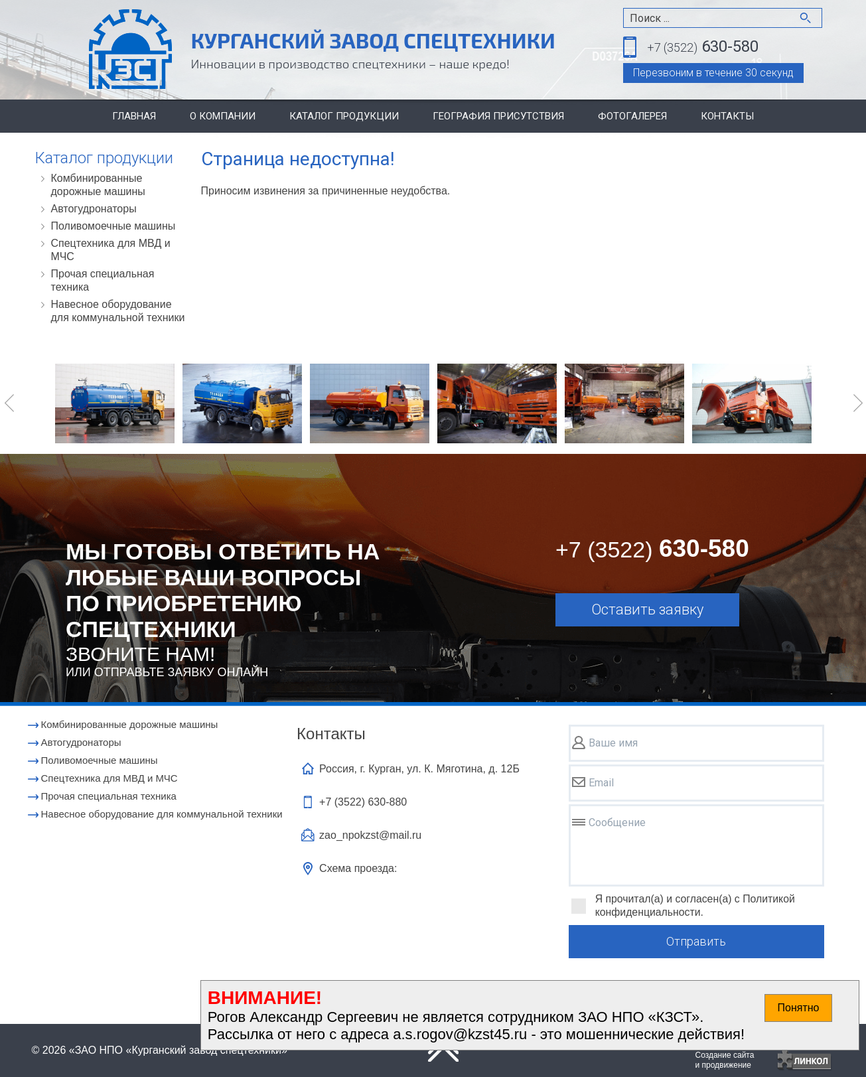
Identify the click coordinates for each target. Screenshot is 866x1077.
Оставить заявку (647, 609)
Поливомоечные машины (113, 226)
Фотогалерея (632, 116)
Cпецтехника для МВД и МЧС (111, 250)
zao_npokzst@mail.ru (370, 835)
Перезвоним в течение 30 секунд (713, 72)
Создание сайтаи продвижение (725, 1060)
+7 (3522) (363, 802)
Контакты (727, 116)
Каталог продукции (344, 116)
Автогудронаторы (94, 208)
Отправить (696, 941)
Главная (134, 116)
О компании (222, 116)
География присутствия (498, 116)
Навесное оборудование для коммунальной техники (118, 311)
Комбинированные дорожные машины (98, 185)
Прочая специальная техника (103, 280)
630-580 (702, 47)
